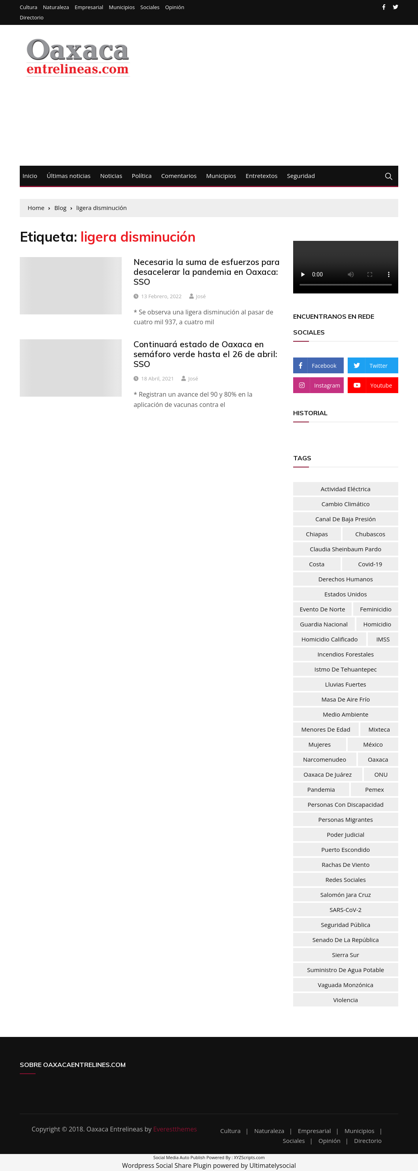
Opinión (174, 7)
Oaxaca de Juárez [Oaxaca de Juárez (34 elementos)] (327, 774)
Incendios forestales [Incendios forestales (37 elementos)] (345, 654)
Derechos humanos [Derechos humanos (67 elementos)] (345, 579)
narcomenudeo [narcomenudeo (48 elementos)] (324, 759)
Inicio (30, 176)
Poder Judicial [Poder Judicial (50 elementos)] (345, 834)
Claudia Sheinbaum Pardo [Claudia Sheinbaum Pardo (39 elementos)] (345, 549)
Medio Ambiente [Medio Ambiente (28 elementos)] (346, 714)
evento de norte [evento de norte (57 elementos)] (322, 609)
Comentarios (179, 176)
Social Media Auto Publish (179, 1157)
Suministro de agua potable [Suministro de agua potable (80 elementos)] (345, 970)
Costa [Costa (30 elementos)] (316, 564)
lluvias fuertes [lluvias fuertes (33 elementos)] (345, 684)
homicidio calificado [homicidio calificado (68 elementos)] (329, 639)
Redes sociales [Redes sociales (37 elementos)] (346, 879)
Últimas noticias (68, 176)
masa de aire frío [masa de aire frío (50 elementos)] (345, 699)
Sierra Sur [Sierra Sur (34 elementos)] (345, 955)
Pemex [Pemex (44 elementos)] (374, 789)
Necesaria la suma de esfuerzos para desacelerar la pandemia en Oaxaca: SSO (207, 272)
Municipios (122, 7)
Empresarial (89, 7)
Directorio (31, 17)
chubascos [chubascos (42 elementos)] (370, 534)
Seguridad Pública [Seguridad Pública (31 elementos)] (345, 925)
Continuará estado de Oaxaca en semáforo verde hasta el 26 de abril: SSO (205, 354)
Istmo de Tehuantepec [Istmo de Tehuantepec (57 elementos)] (345, 669)
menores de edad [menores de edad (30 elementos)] (325, 729)
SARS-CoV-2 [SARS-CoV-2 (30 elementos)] (346, 910)
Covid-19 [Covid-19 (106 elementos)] (370, 564)
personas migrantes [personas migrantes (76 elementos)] (345, 819)
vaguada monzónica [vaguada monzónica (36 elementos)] (345, 985)
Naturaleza (56, 7)
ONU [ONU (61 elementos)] (381, 774)
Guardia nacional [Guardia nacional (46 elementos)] (324, 624)
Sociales (149, 7)
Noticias (111, 176)
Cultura (29, 7)
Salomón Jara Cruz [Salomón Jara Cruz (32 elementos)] (345, 895)
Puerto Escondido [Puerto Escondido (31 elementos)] (345, 849)
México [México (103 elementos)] (373, 744)
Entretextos (262, 176)
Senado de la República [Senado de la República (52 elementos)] (346, 940)
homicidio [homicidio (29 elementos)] (377, 624)
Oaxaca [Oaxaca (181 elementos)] (378, 759)
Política (141, 176)
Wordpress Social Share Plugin (167, 1165)
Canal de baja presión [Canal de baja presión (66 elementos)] (345, 519)
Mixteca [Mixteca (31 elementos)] (379, 729)
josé (201, 296)
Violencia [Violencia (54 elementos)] (345, 1000)
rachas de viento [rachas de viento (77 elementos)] (345, 864)
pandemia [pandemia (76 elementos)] (321, 789)
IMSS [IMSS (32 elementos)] (383, 639)
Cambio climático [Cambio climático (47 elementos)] (346, 504)
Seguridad (301, 176)
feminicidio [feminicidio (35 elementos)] (376, 609)
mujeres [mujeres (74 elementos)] (320, 744)
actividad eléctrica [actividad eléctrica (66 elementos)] (346, 489)
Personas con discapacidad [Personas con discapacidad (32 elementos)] (346, 804)
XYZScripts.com (249, 1157)
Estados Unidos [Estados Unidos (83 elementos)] (345, 594)
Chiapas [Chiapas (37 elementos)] (317, 534)
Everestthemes (175, 1129)
